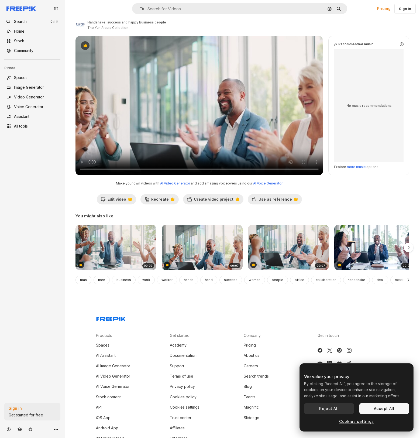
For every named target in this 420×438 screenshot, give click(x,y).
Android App (107, 428)
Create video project (213, 200)
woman (254, 280)
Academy (178, 345)
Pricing (384, 8)
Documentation (183, 355)
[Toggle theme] (30, 429)
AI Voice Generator (268, 183)
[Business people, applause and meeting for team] (374, 247)
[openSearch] (32, 21)
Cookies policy (183, 397)
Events (250, 397)
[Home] (32, 31)
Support (177, 366)
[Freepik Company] (111, 318)
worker (167, 280)
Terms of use (181, 376)
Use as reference (275, 200)
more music (356, 167)
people (277, 280)
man (83, 280)
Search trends (256, 376)
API (99, 407)
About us (251, 355)
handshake (356, 280)
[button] (139, 9)
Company (252, 335)
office (299, 280)
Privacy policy (182, 386)
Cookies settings (184, 407)
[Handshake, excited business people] (202, 247)
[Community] (32, 50)
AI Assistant (106, 355)
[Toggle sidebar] (56, 8)
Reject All (329, 408)
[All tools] (32, 126)
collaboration (326, 280)
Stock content (108, 397)
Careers (251, 366)
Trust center (180, 417)
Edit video (116, 200)
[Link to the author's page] (80, 24)
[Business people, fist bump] (115, 247)
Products (104, 335)
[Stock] (32, 41)
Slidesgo (251, 417)
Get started (180, 335)
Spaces (102, 345)
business (123, 280)
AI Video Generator (175, 183)
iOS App (103, 417)
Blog (248, 386)
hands (189, 280)
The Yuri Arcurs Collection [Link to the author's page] (107, 28)
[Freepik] (21, 8)
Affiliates (177, 428)
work (146, 280)
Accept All (384, 408)
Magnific (251, 407)
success (230, 280)
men (101, 280)
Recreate (159, 200)
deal (380, 280)
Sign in (405, 8)
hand (209, 280)
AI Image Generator (113, 366)
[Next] (408, 280)
